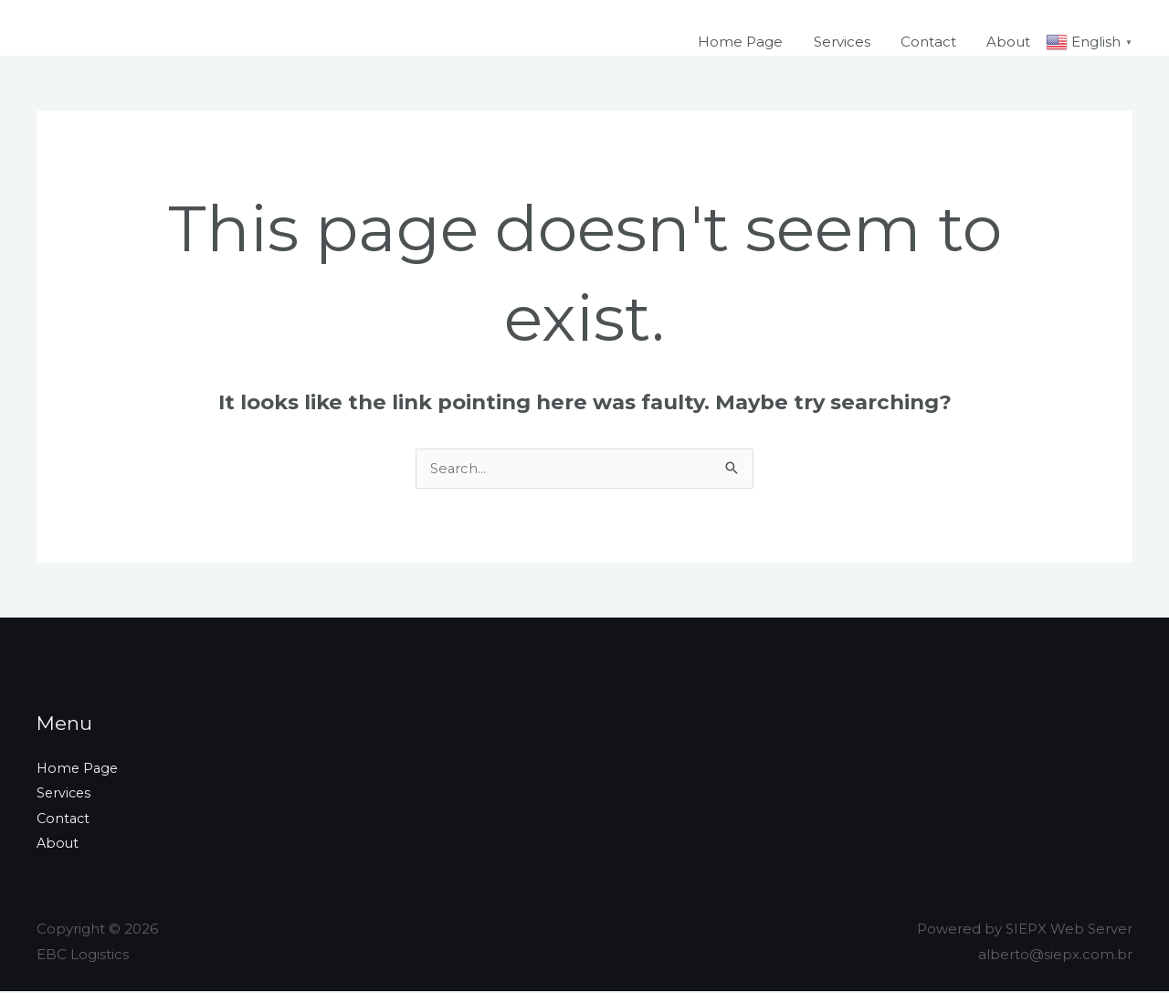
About (1010, 41)
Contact (933, 41)
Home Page (751, 41)
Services (849, 41)
